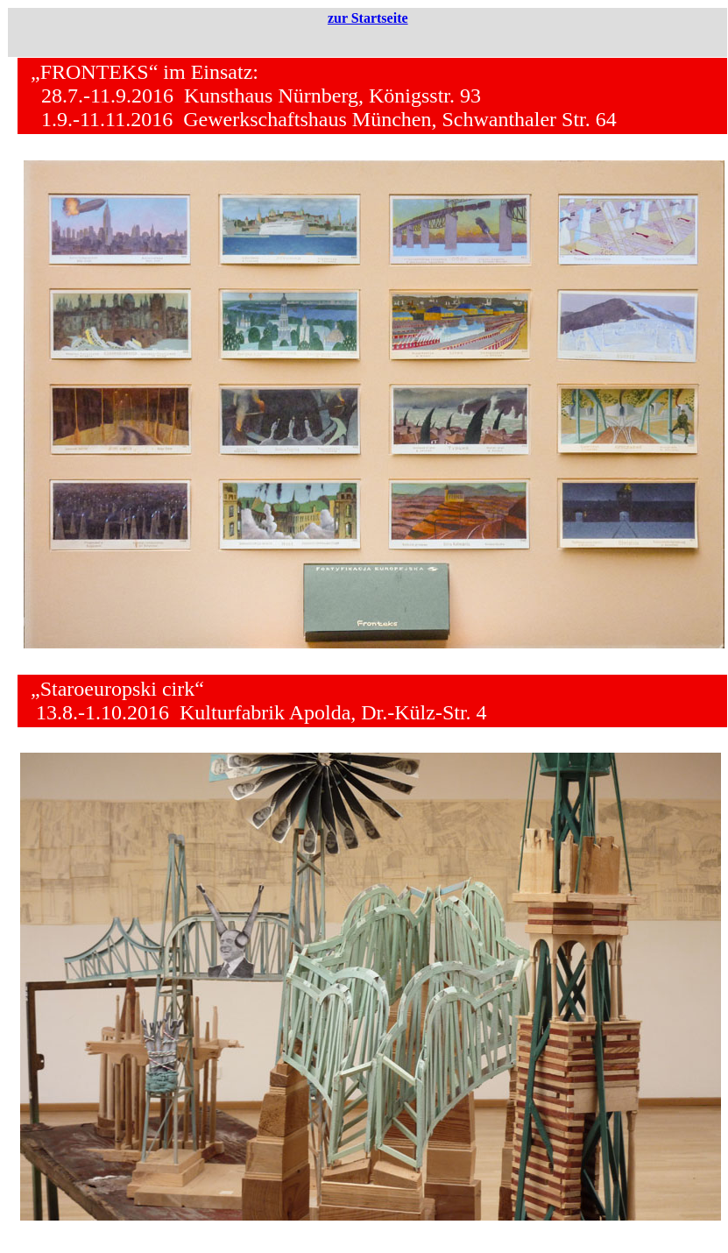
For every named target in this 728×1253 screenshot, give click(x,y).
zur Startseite (368, 18)
